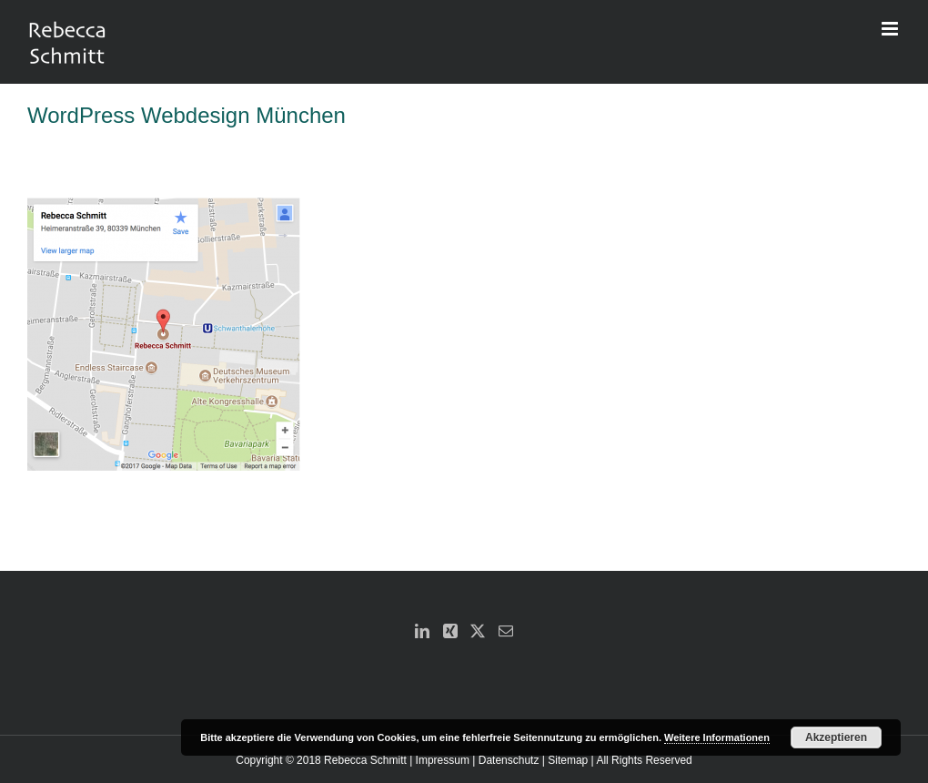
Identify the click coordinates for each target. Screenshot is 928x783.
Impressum (442, 760)
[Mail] (506, 631)
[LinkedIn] (422, 631)
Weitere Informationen (717, 737)
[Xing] (450, 631)
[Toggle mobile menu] (891, 28)
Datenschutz (509, 760)
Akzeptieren (836, 737)
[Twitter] (477, 631)
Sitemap (568, 760)
